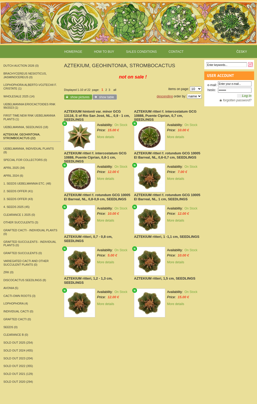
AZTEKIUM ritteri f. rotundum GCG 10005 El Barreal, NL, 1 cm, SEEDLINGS (167, 197)
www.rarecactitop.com (128, 29)
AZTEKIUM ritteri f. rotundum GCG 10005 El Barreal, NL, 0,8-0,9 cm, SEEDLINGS (97, 197)
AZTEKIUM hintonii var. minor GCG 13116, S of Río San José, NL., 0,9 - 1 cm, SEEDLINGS (97, 115)
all (114, 89)
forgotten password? (237, 100)
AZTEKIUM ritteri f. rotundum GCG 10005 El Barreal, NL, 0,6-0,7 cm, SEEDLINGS (167, 155)
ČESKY (241, 52)
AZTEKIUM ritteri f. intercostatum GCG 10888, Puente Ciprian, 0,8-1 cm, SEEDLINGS (95, 157)
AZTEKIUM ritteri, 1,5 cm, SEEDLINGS (164, 278)
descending (165, 96)
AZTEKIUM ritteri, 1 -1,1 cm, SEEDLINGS (166, 237)
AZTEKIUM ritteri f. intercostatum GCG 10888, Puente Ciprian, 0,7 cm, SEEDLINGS (165, 115)
